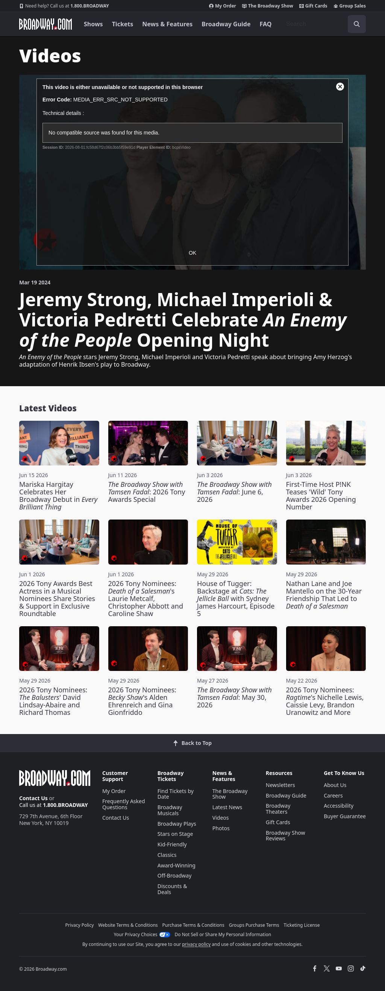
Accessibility (338, 805)
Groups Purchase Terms (254, 925)
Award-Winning (177, 865)
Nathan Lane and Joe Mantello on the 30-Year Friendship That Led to (324, 594)
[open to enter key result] (357, 24)
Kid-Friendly (172, 844)
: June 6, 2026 (234, 492)
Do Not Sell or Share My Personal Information (223, 934)
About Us (335, 785)
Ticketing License (302, 925)
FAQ (266, 24)
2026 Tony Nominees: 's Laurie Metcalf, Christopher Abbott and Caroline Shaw (145, 598)
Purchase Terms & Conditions (193, 925)
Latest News (227, 807)
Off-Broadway (175, 875)
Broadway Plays (177, 823)
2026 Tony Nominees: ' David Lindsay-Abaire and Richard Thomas (53, 701)
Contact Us (33, 798)
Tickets (122, 24)
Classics (167, 854)
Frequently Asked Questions (123, 804)
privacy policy (196, 944)
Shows (93, 24)
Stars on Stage (175, 833)
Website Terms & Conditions (128, 925)
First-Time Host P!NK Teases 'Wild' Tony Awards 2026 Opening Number (321, 495)
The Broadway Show (267, 6)
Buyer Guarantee (345, 816)
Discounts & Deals (172, 889)
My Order (222, 6)
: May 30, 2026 (234, 697)
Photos (221, 828)
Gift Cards (313, 6)
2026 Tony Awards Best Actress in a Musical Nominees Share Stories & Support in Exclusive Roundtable (57, 598)
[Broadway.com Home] (45, 24)
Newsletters (280, 785)
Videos (220, 817)
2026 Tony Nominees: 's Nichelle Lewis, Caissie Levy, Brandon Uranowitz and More (325, 701)
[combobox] (323, 24)
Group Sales (349, 6)
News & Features (167, 24)
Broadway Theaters (278, 808)
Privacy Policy (79, 925)
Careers (333, 795)
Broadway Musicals (170, 810)
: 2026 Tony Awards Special (146, 492)
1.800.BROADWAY (64, 6)
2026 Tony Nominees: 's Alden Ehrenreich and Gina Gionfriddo (142, 701)
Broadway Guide (226, 24)
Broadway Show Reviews (285, 835)
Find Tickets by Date (176, 794)
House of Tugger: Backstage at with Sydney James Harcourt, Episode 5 (235, 598)
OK (192, 253)
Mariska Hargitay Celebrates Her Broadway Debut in (58, 495)
